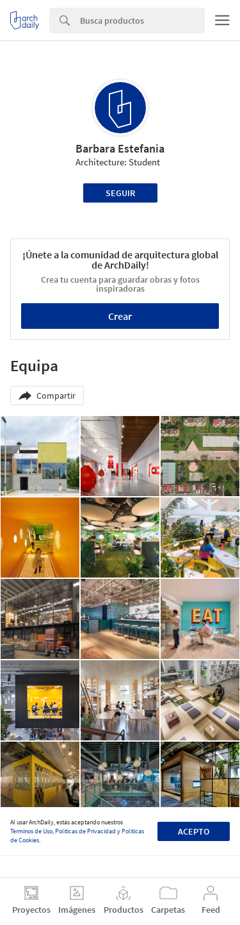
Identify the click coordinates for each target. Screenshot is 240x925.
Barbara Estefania (120, 148)
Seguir (120, 193)
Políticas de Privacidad (85, 831)
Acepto (193, 831)
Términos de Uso (31, 831)
